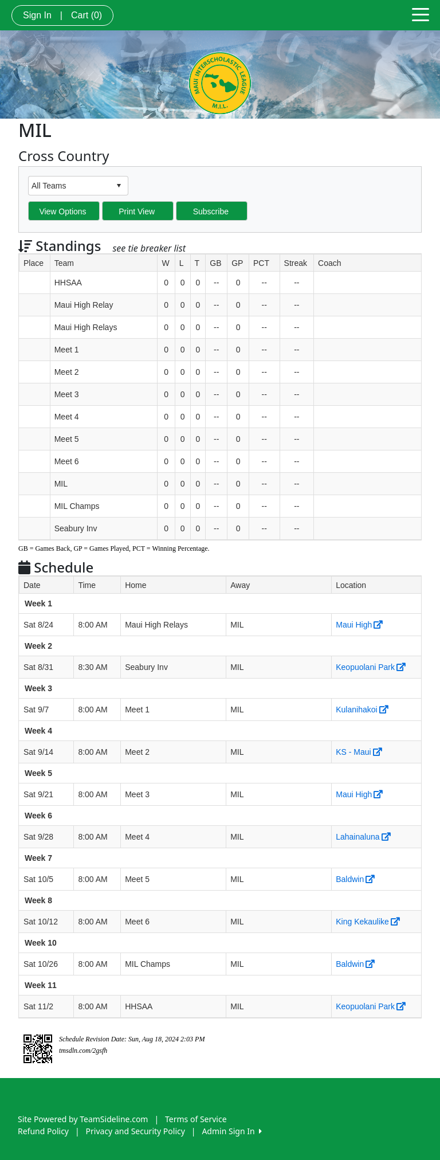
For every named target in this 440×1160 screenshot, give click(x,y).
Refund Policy (43, 1131)
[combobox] (69, 185)
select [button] (118, 186)
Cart (86, 15)
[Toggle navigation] (420, 14)
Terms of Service (196, 1119)
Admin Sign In (231, 1131)
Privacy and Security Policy (135, 1131)
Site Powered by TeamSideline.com (83, 1119)
